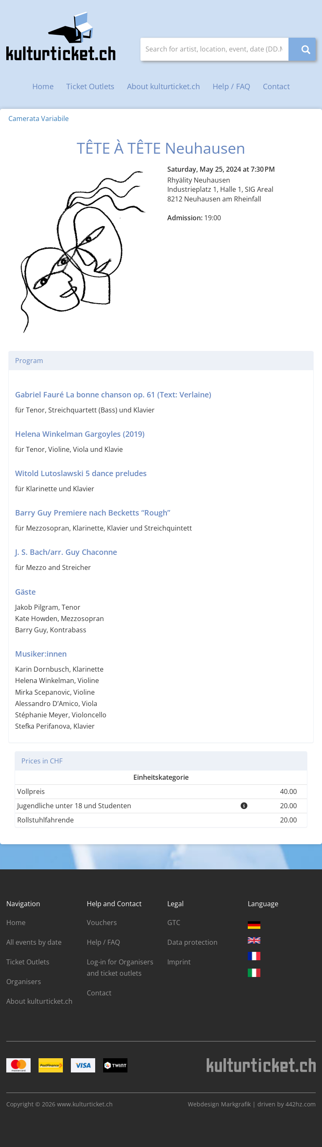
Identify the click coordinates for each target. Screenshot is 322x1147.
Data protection (192, 942)
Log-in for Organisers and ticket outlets (120, 967)
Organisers (23, 981)
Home (43, 86)
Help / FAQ (231, 86)
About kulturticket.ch (163, 86)
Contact (276, 86)
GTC (173, 922)
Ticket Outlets (90, 86)
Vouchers (102, 922)
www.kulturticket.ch (85, 1104)
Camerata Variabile (38, 118)
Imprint (179, 962)
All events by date (34, 942)
